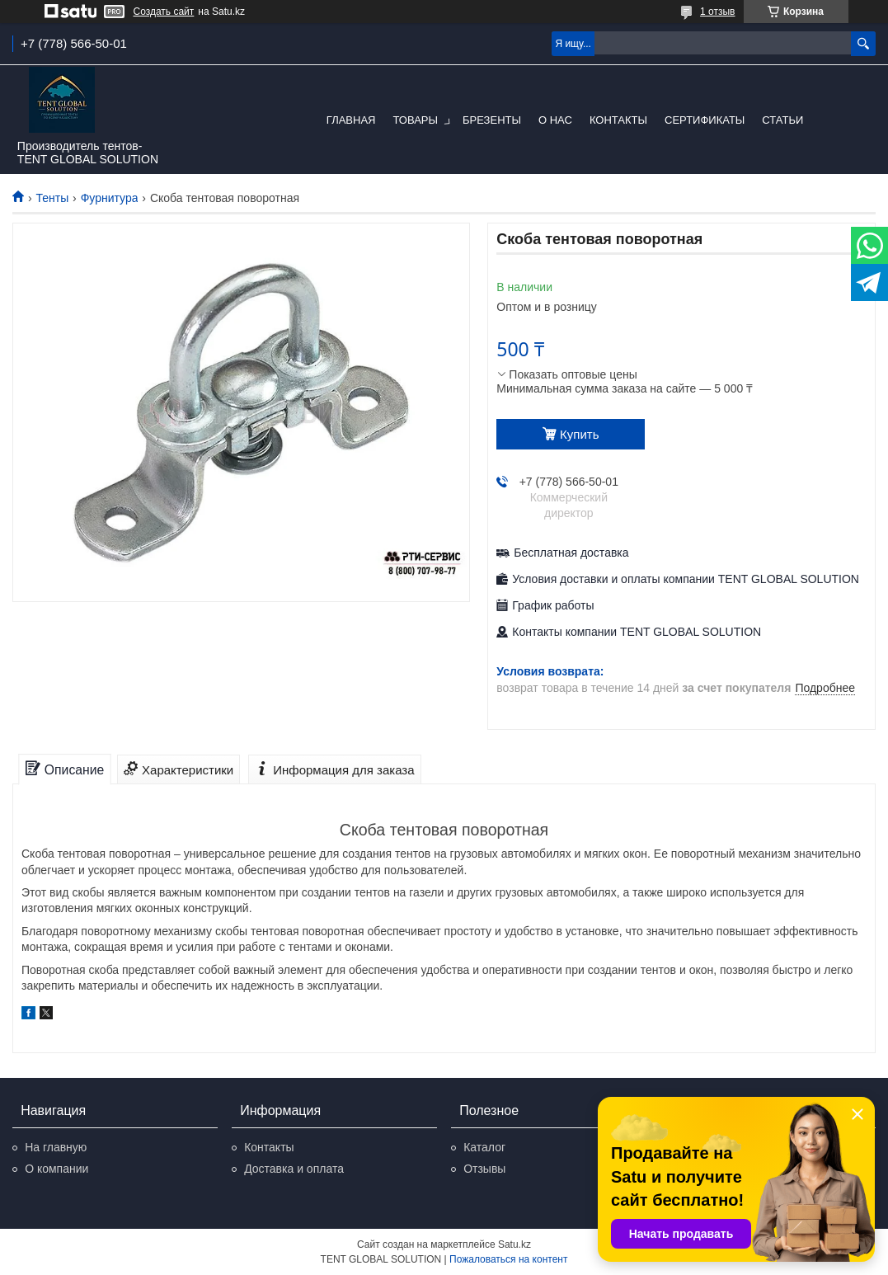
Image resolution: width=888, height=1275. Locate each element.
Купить (579, 434)
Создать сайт (164, 11)
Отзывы (484, 1168)
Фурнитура (110, 198)
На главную (56, 1147)
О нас (555, 120)
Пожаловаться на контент (508, 1259)
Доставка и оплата (294, 1168)
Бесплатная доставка (571, 552)
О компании (56, 1168)
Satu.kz (514, 1244)
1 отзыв (717, 11)
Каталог (484, 1147)
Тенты (51, 198)
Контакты (618, 120)
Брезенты (492, 120)
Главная (351, 120)
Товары (415, 120)
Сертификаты (705, 120)
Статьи (782, 120)
